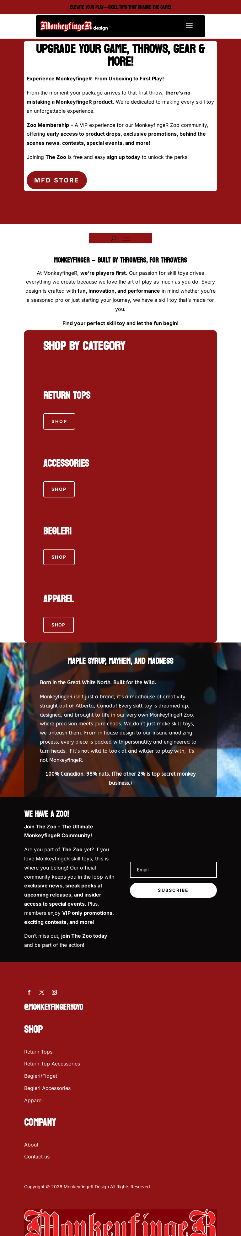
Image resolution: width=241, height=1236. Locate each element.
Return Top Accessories (52, 1063)
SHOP (58, 624)
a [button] (189, 26)
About (31, 1144)
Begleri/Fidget (40, 1076)
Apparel (33, 1100)
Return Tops (38, 1052)
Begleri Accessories (47, 1088)
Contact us (37, 1156)
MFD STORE (56, 180)
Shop (59, 421)
